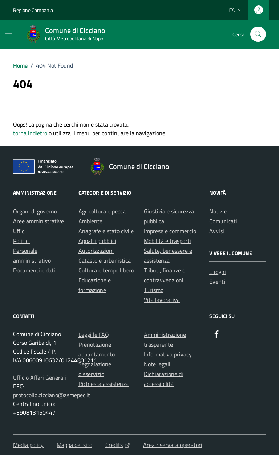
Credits (117, 444)
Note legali (157, 364)
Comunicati (223, 221)
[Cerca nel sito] (258, 34)
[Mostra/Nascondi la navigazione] (8, 33)
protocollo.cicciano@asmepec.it (51, 395)
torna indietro (30, 133)
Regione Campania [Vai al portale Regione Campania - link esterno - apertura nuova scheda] (33, 10)
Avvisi (216, 231)
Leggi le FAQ (93, 334)
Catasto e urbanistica (104, 260)
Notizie (218, 211)
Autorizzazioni (96, 250)
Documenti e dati (34, 270)
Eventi (217, 281)
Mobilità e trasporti (167, 240)
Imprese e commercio (170, 231)
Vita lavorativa (162, 299)
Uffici (19, 231)
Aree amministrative (38, 221)
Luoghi (217, 271)
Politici (21, 240)
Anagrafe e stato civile (106, 231)
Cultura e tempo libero (106, 270)
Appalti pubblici (97, 240)
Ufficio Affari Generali (39, 377)
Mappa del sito (74, 444)
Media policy (28, 444)
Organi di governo (35, 211)
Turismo (153, 290)
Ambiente (90, 221)
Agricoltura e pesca (102, 211)
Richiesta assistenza (103, 383)
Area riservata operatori (172, 444)
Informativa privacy (168, 354)
